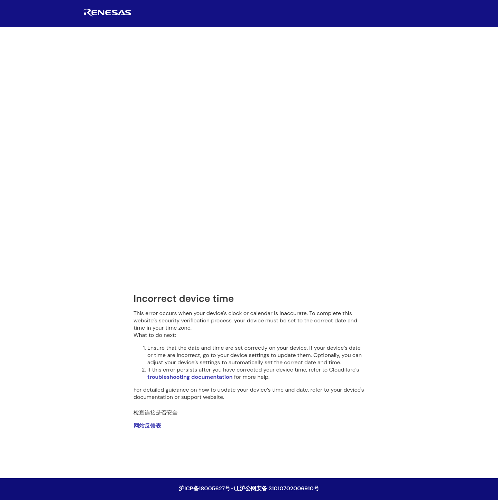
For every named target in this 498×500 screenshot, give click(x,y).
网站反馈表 (147, 425)
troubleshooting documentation (189, 377)
